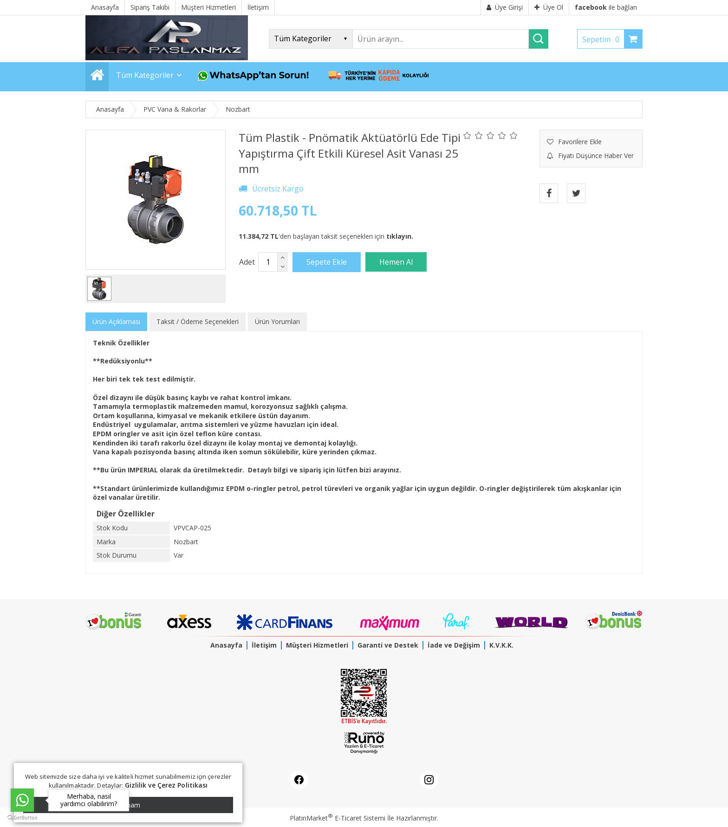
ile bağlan (606, 7)
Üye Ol (548, 7)
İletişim (264, 645)
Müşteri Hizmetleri (317, 645)
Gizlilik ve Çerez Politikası (166, 785)
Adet (247, 262)
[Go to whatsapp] (22, 800)
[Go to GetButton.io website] (22, 818)
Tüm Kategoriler (145, 75)
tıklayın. (399, 236)
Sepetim (603, 39)
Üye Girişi (505, 7)
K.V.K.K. (501, 645)
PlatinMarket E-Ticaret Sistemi (337, 818)
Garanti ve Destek (388, 645)
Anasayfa (226, 645)
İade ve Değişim (454, 645)
